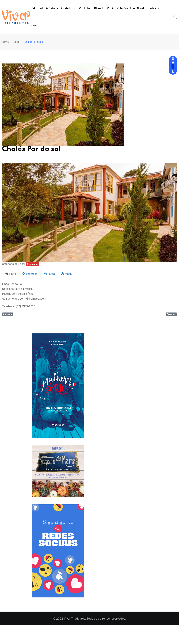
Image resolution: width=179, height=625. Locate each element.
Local (17, 41)
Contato (36, 25)
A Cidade (52, 8)
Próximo (171, 314)
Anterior (7, 314)
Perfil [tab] (10, 274)
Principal (37, 8)
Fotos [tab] (49, 274)
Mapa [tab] (66, 274)
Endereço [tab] (29, 274)
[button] (15, 208)
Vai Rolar (85, 8)
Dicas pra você (103, 8)
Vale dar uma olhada (131, 8)
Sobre (152, 8)
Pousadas (32, 264)
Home (5, 41)
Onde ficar (68, 8)
